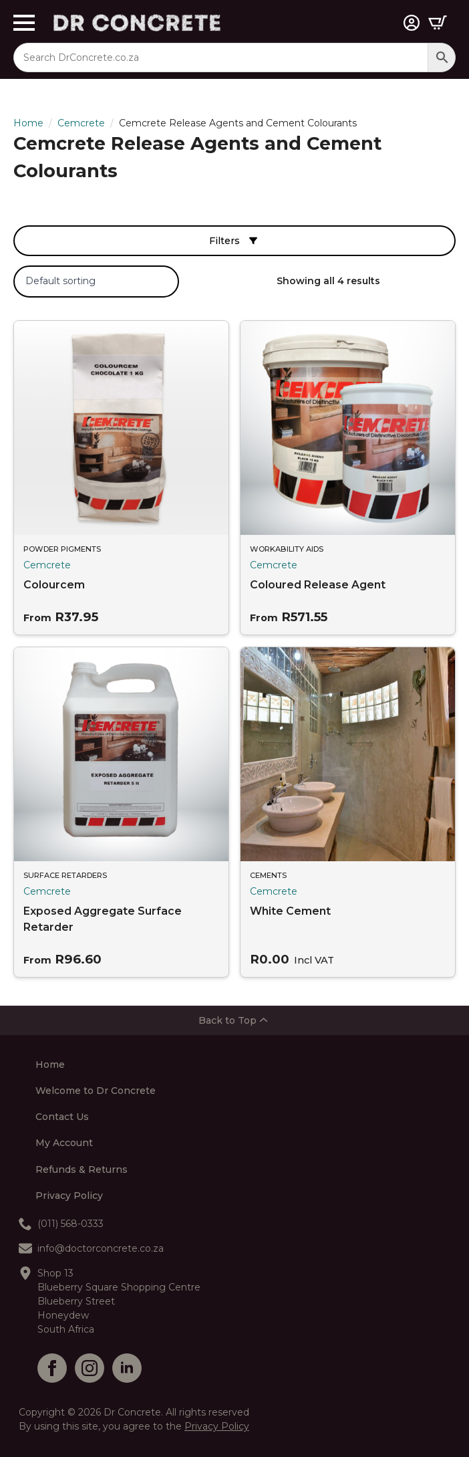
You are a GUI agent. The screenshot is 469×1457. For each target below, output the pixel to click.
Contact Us (62, 1117)
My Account (64, 1143)
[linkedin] (127, 1368)
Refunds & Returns (81, 1170)
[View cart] (438, 23)
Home (28, 123)
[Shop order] (96, 281)
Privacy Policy (69, 1196)
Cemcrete (81, 123)
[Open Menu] (33, 22)
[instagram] (89, 1368)
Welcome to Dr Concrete (95, 1091)
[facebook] (52, 1368)
